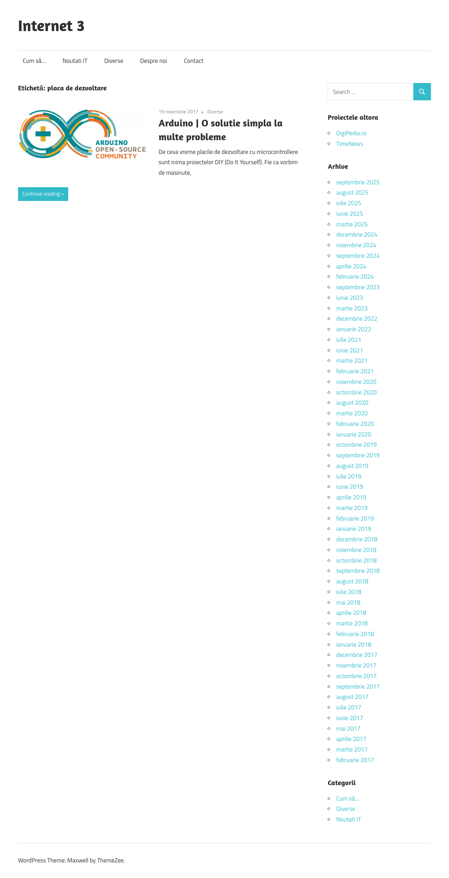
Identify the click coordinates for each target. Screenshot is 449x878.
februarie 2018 (355, 634)
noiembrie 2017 (356, 665)
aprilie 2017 (351, 738)
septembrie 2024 (358, 255)
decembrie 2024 (357, 234)
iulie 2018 (348, 592)
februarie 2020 (355, 423)
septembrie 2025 (358, 182)
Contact (193, 60)
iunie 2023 (349, 297)
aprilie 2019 (351, 497)
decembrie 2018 (357, 539)
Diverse (113, 60)
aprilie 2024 (351, 266)
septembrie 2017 (358, 686)
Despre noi (153, 60)
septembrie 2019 (358, 455)
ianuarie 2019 (353, 528)
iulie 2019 (348, 476)
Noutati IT (75, 60)
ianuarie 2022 (353, 329)
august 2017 (352, 696)
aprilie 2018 (351, 612)
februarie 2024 (355, 276)
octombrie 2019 (356, 444)
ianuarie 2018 (353, 644)
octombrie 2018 (356, 560)
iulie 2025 (348, 203)
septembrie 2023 (358, 287)
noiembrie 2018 (356, 549)
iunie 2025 (349, 213)
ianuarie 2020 (353, 434)
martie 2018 (352, 623)
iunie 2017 (349, 718)
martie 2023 (352, 308)
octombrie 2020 (356, 392)
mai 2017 (348, 728)
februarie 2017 (355, 760)
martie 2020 (352, 413)
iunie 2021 (349, 350)
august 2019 (352, 465)
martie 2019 (352, 507)
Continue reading (41, 194)
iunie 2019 (349, 486)
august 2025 (352, 192)
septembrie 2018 (358, 570)
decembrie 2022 (357, 318)
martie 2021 (352, 360)
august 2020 (352, 402)
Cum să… (34, 60)
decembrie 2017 (357, 654)
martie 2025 (352, 224)
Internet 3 (51, 25)
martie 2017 (352, 749)
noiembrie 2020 (356, 381)
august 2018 (352, 581)
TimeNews (349, 143)
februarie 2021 (355, 371)
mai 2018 (348, 602)
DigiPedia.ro (351, 133)
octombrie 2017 (356, 676)
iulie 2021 (348, 339)
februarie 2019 (355, 518)
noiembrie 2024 (356, 245)
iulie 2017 (348, 707)
